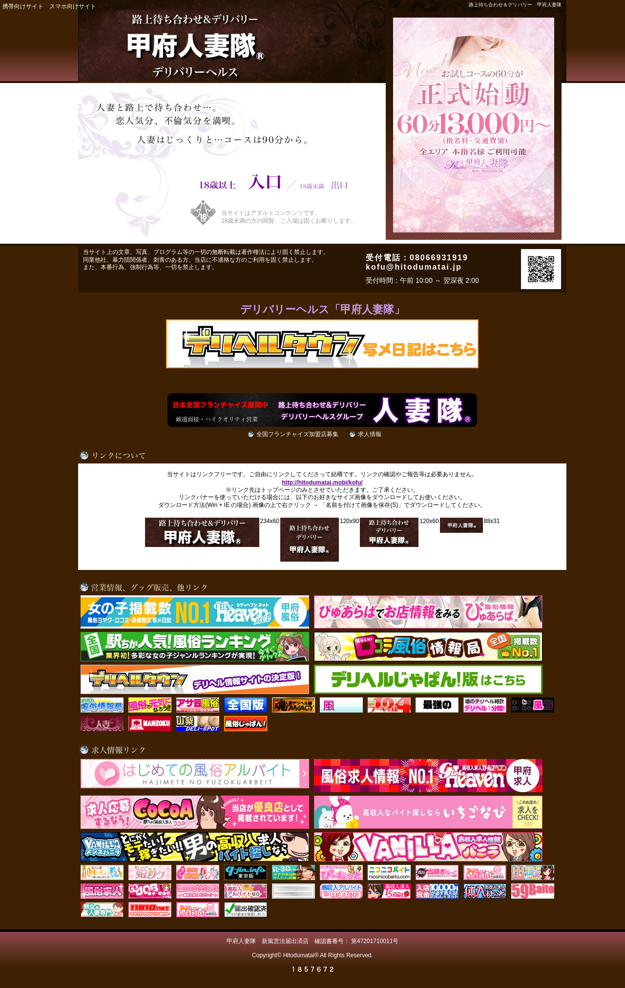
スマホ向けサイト (72, 6)
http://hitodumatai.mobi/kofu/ (322, 482)
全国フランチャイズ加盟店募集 (297, 434)
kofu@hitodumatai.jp (414, 267)
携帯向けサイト (22, 6)
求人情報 (369, 434)
